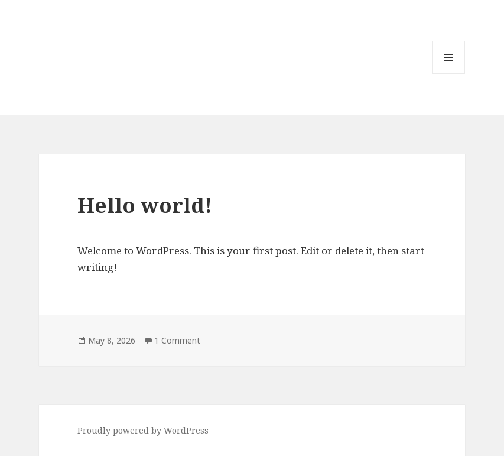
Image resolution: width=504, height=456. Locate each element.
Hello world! (144, 205)
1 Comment (177, 340)
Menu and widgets (449, 73)
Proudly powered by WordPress (143, 430)
